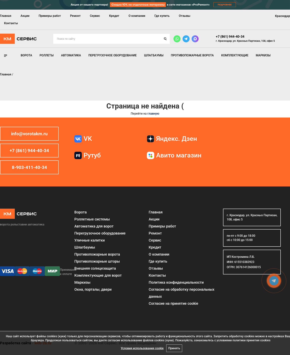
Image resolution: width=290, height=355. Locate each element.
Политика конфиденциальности (176, 282)
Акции (25, 16)
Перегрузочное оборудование (112, 55)
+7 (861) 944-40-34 (230, 36)
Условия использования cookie (142, 348)
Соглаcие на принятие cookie (173, 303)
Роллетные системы (92, 219)
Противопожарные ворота (192, 55)
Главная (5, 16)
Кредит (114, 16)
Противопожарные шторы (97, 261)
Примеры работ (50, 16)
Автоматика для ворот (94, 226)
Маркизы (263, 55)
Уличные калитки (89, 240)
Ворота (26, 55)
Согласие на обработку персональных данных (181, 293)
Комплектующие (234, 55)
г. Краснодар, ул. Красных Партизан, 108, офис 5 (245, 40)
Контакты (11, 23)
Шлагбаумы (153, 55)
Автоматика (71, 55)
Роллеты (47, 55)
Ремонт (75, 16)
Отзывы (184, 16)
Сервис (95, 16)
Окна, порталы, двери (93, 289)
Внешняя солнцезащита (95, 268)
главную (153, 113)
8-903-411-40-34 (29, 167)
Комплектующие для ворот (98, 275)
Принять (174, 348)
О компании (137, 16)
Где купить (162, 16)
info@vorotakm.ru (29, 133)
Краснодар (282, 16)
